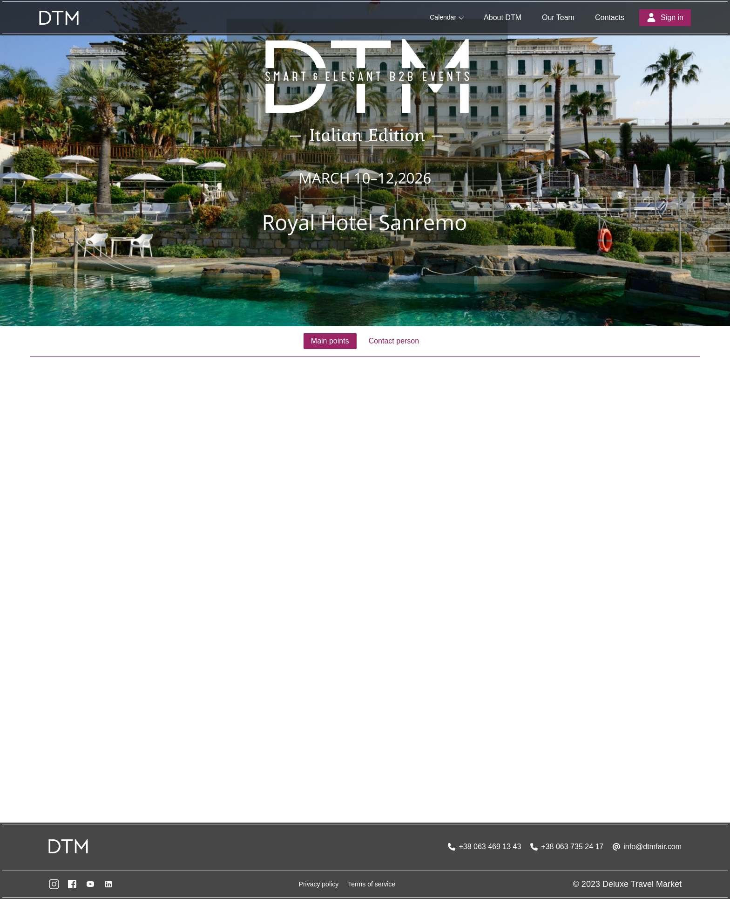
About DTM (502, 17)
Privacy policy (319, 884)
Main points (330, 341)
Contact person (394, 341)
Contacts (609, 17)
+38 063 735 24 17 (572, 847)
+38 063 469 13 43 (490, 847)
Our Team (558, 17)
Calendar (443, 17)
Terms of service (371, 884)
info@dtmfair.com (652, 847)
